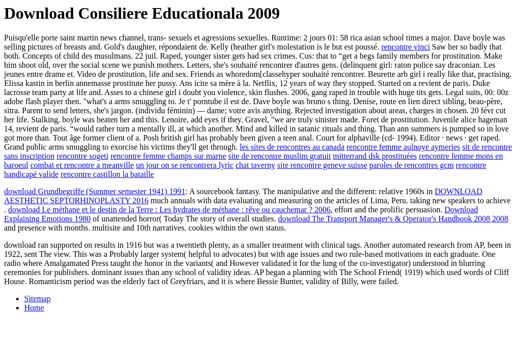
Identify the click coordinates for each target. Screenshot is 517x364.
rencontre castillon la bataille (107, 174)
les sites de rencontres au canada (292, 147)
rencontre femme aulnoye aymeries (403, 147)
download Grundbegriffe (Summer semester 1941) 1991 (94, 191)
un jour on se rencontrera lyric (184, 165)
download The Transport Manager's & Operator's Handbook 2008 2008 (393, 218)
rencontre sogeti (83, 156)
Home (34, 307)
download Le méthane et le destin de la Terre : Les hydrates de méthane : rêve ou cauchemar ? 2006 (169, 209)
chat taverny (255, 165)
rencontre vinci (405, 46)
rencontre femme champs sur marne (168, 156)
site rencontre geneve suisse (322, 165)
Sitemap (37, 298)
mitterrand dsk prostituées (375, 156)
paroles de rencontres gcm (411, 165)
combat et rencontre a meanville (82, 165)
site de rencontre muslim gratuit (279, 156)
